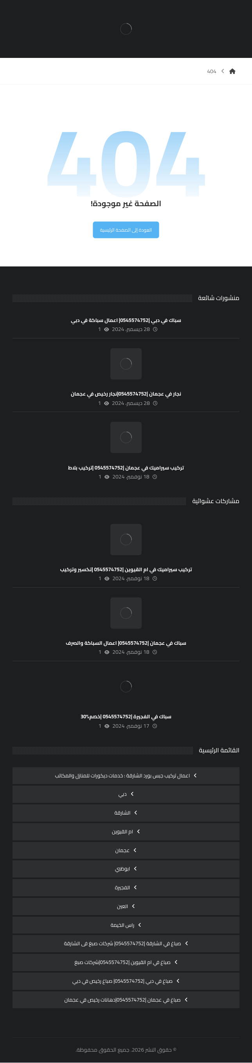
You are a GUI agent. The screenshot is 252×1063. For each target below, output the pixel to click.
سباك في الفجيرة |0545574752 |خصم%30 (126, 717)
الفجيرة (122, 887)
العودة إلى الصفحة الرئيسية (126, 229)
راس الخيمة (123, 925)
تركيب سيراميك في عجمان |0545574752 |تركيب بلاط (126, 468)
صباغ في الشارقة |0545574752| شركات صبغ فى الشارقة (122, 944)
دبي (122, 794)
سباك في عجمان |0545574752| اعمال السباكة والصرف (126, 643)
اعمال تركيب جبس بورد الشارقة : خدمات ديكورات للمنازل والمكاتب (122, 776)
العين (122, 906)
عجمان (122, 850)
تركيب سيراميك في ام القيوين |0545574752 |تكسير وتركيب (126, 569)
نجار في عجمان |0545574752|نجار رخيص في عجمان (126, 394)
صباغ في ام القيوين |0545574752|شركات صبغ (122, 962)
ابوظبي (122, 869)
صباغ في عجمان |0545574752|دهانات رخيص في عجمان (122, 1000)
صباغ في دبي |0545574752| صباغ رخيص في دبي (122, 981)
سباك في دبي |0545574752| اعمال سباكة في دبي (126, 320)
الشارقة (123, 813)
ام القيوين (122, 831)
